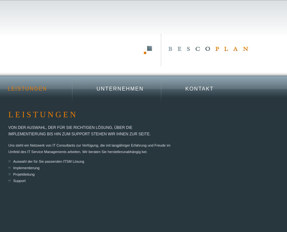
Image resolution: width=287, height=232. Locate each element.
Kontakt (199, 89)
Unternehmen (120, 89)
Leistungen (27, 89)
